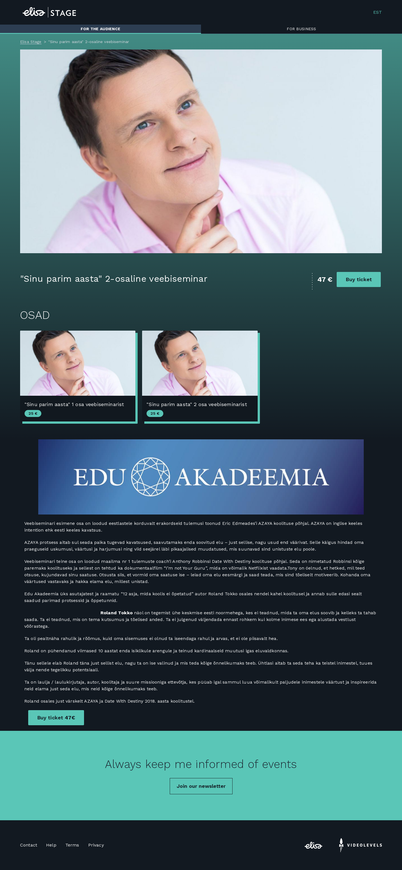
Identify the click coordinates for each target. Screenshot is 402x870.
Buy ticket (359, 279)
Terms (72, 845)
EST (377, 12)
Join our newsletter (201, 786)
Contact (28, 845)
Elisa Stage (31, 41)
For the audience (100, 29)
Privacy (96, 845)
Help (51, 845)
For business (301, 29)
